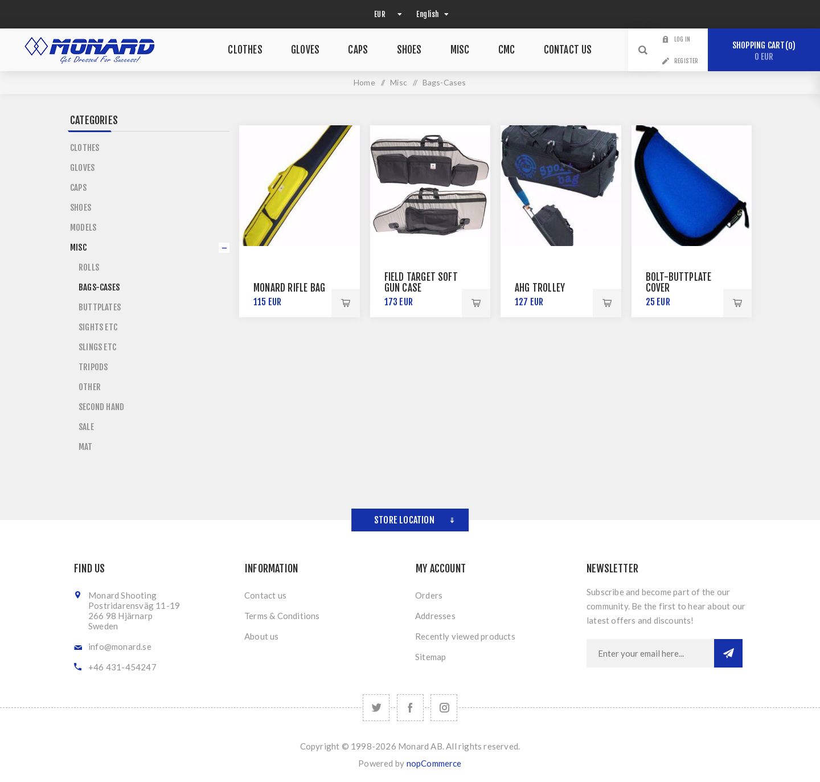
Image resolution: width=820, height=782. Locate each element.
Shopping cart (764, 51)
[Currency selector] (386, 14)
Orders (428, 595)
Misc (78, 247)
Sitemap (430, 657)
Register (686, 61)
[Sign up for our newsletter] (650, 653)
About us (261, 636)
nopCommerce (434, 763)
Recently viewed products (465, 636)
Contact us (265, 595)
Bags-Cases (99, 287)
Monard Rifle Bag (289, 288)
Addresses (435, 616)
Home (364, 82)
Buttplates (100, 307)
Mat (86, 446)
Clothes (84, 147)
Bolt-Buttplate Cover (679, 282)
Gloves (82, 167)
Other (90, 387)
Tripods (93, 367)
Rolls (89, 267)
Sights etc (98, 327)
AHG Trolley (540, 288)
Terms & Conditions (282, 616)
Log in (682, 39)
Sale (86, 426)
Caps (78, 187)
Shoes (80, 207)
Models (83, 227)
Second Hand (101, 407)
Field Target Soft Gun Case (421, 282)
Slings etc (97, 347)
